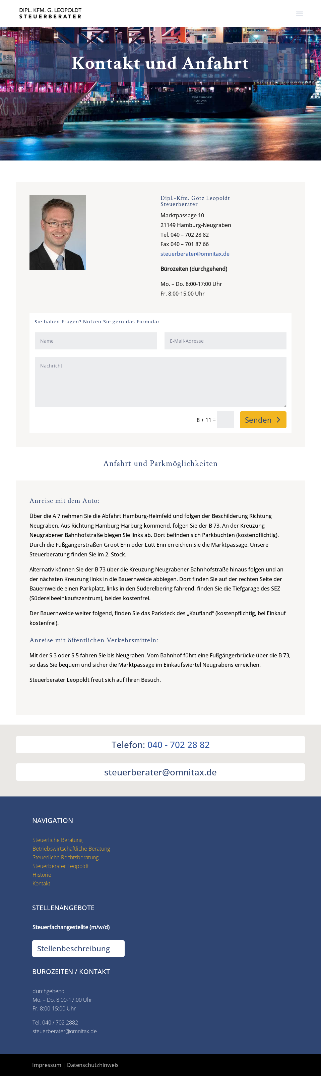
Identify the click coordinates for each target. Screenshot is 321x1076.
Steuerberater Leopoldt (61, 866)
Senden (258, 420)
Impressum (46, 1065)
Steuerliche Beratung (57, 840)
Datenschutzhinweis (93, 1065)
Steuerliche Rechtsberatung (66, 857)
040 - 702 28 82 (178, 745)
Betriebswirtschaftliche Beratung (71, 848)
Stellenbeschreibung (73, 948)
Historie (42, 874)
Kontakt (41, 883)
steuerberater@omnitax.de (195, 253)
